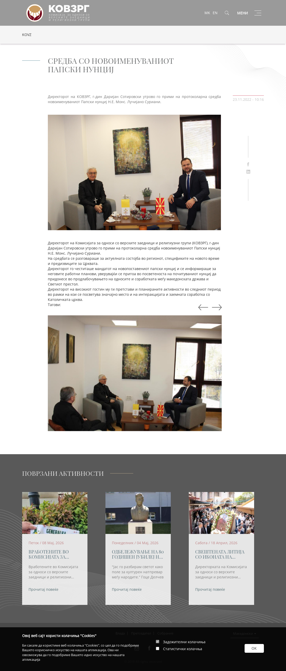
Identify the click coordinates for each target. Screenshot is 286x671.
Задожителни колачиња (184, 641)
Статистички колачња (182, 648)
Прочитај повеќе (43, 589)
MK (207, 12)
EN (215, 12)
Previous (216, 308)
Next (202, 308)
